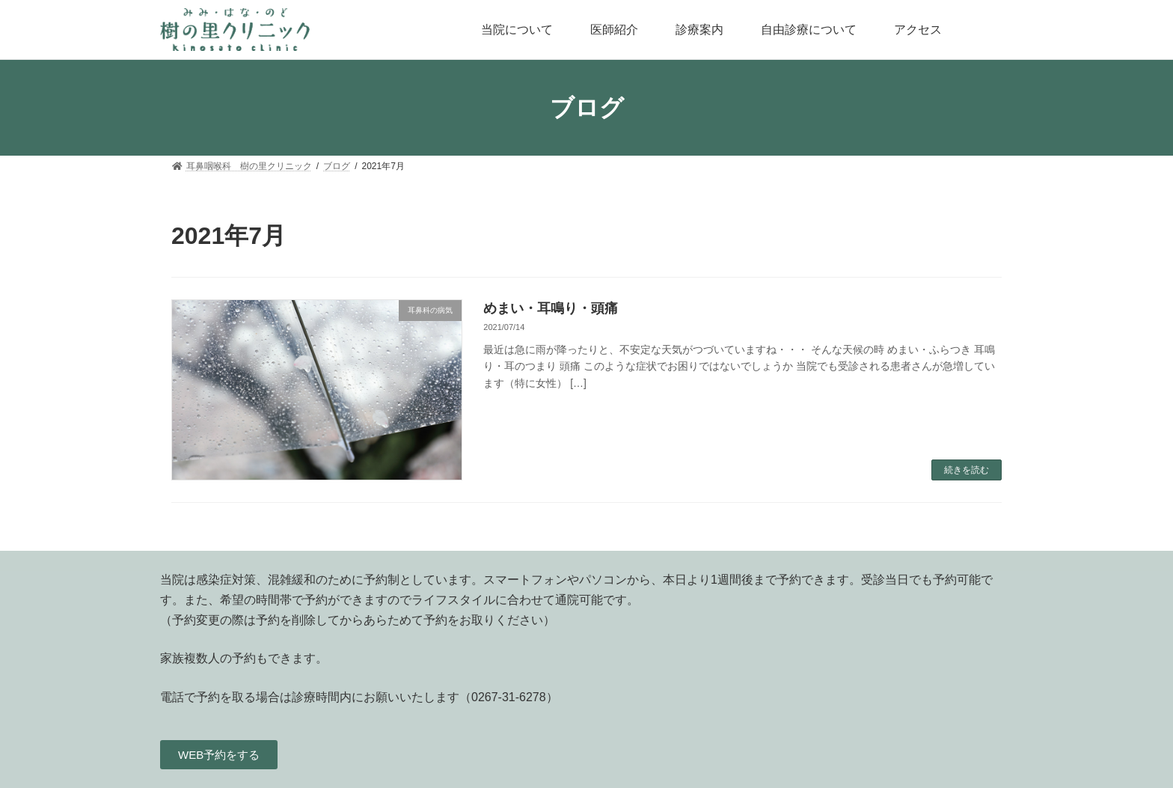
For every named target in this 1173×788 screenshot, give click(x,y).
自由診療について (809, 29)
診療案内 (699, 29)
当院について (517, 29)
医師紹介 (614, 29)
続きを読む (966, 470)
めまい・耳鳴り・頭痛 (550, 308)
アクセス (918, 29)
